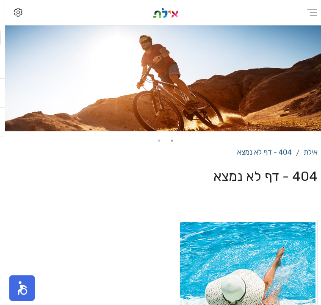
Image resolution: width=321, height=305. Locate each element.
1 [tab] (167, 140)
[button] (17, 288)
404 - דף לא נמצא (259, 152)
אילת (306, 152)
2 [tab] (154, 140)
